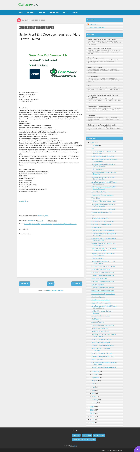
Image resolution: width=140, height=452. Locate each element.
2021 (92, 410)
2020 (92, 413)
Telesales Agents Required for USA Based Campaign (103, 178)
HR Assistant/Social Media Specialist (103, 367)
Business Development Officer (101, 212)
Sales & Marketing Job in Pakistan (99, 48)
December (95, 145)
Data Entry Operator (98, 297)
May (93, 390)
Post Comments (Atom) (55, 290)
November (95, 371)
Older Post (76, 283)
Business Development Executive (102, 275)
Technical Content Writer (99, 218)
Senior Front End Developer (36, 28)
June (93, 387)
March (94, 396)
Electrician (91, 116)
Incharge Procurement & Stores (102, 339)
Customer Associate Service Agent (103, 266)
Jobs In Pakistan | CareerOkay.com (64, 224)
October (95, 374)
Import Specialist (97, 359)
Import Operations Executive (101, 303)
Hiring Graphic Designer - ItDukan (99, 106)
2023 (92, 142)
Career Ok (28, 224)
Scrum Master (96, 227)
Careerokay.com (42, 215)
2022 (92, 407)
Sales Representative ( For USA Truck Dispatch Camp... (103, 183)
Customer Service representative (102, 195)
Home (51, 283)
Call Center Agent (97, 169)
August (94, 381)
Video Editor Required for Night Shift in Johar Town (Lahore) (103, 96)
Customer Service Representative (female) (102, 125)
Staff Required (96, 319)
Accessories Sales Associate (100, 316)
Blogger (74, 446)
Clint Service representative (100, 300)
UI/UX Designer (93, 76)
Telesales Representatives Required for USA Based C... (103, 165)
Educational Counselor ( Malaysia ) (103, 209)
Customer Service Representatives (103, 294)
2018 (92, 419)
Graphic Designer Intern (96, 58)
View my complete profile (96, 27)
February (95, 400)
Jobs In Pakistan (46, 224)
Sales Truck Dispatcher (99, 278)
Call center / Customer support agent (103, 201)
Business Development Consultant (103, 356)
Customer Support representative (102, 272)
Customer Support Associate (101, 224)
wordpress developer (95, 67)
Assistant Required (97, 322)
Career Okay (36, 224)
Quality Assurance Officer (100, 331)
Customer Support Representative (102, 281)
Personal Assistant (97, 284)
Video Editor (95, 198)
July (93, 384)
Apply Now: (24, 201)
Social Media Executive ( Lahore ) (102, 291)
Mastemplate (118, 450)
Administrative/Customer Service (102, 156)
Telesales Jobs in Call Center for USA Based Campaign (103, 335)
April (93, 393)
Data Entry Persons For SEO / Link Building (102, 39)
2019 (92, 416)
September (95, 377)
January (94, 403)
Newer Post (24, 283)
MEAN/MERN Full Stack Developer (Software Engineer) (103, 249)
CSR (89, 86)
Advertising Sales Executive (100, 192)
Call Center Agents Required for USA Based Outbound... (103, 188)
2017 (92, 422)
